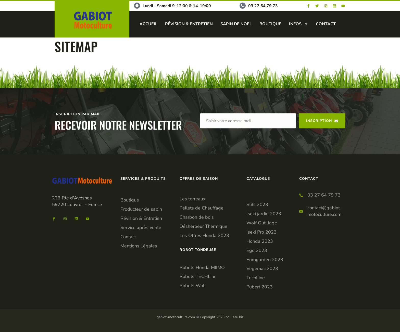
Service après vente (140, 257)
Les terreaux (192, 224)
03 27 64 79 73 (263, 6)
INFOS (298, 24)
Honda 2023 (259, 291)
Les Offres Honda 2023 (204, 261)
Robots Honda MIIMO (202, 282)
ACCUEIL (148, 24)
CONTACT (326, 24)
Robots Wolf (193, 301)
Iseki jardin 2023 (263, 264)
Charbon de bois (197, 242)
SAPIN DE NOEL (236, 24)
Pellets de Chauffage (201, 233)
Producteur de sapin (141, 239)
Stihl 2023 (257, 255)
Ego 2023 (256, 301)
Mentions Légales (138, 276)
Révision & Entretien (141, 248)
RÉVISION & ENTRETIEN (189, 24)
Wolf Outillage (261, 273)
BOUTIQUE (270, 24)
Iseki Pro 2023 (261, 282)
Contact (128, 267)
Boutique (129, 230)
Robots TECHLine (198, 292)
